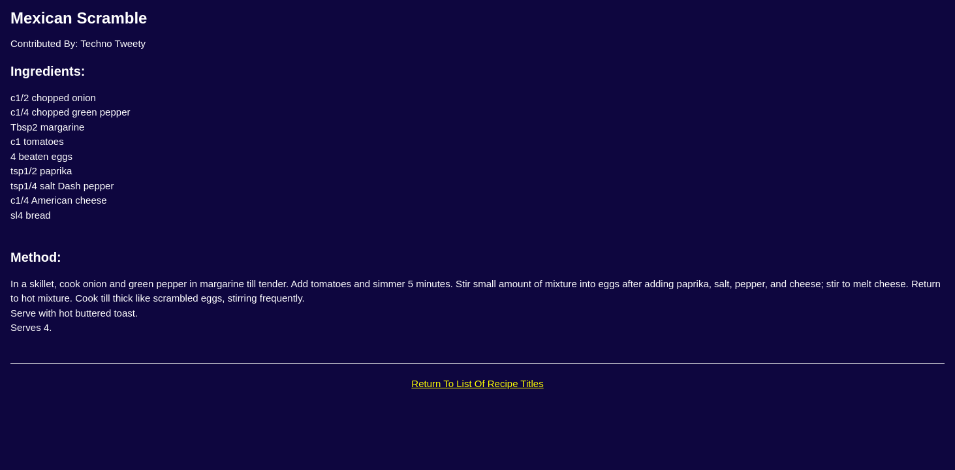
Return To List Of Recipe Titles (477, 383)
